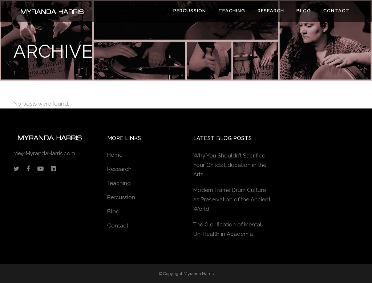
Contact (117, 225)
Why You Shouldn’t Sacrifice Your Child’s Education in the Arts (229, 165)
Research (119, 169)
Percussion (121, 197)
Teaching (119, 183)
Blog (113, 211)
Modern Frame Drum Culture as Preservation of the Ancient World (231, 199)
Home (114, 155)
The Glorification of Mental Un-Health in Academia (227, 229)
